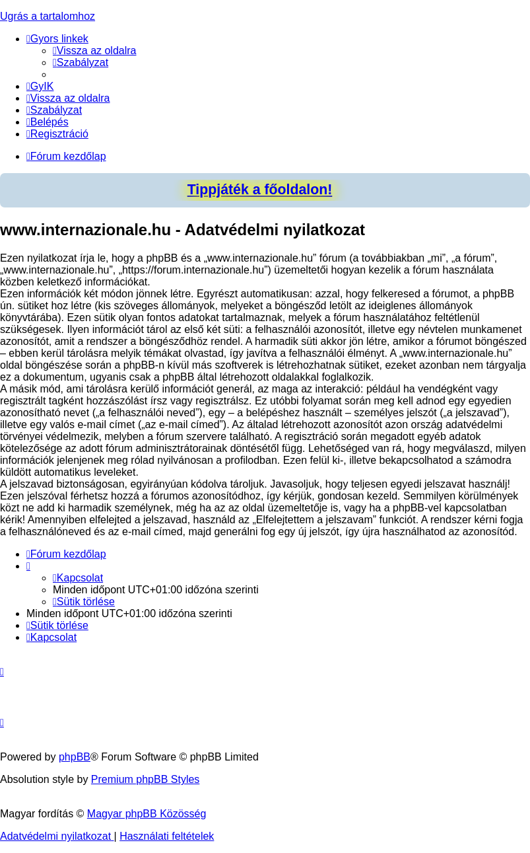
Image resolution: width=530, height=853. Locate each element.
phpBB (74, 756)
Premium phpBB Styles (145, 779)
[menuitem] (95, 50)
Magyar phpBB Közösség (147, 813)
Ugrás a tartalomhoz (47, 16)
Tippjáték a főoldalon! (260, 190)
